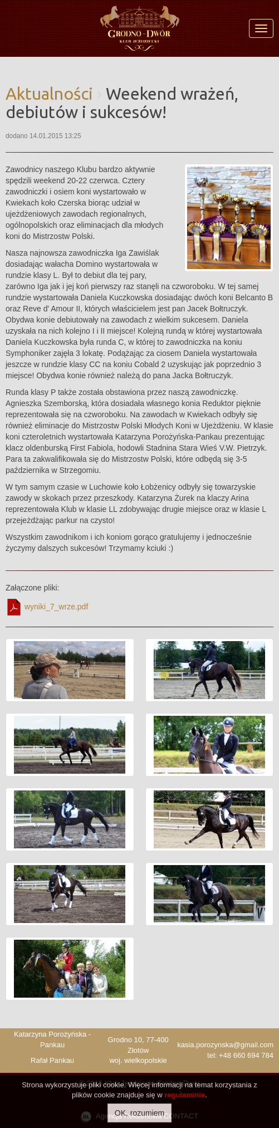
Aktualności (49, 93)
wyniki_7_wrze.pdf (47, 607)
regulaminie (184, 1095)
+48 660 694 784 (246, 1055)
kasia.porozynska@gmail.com (225, 1045)
